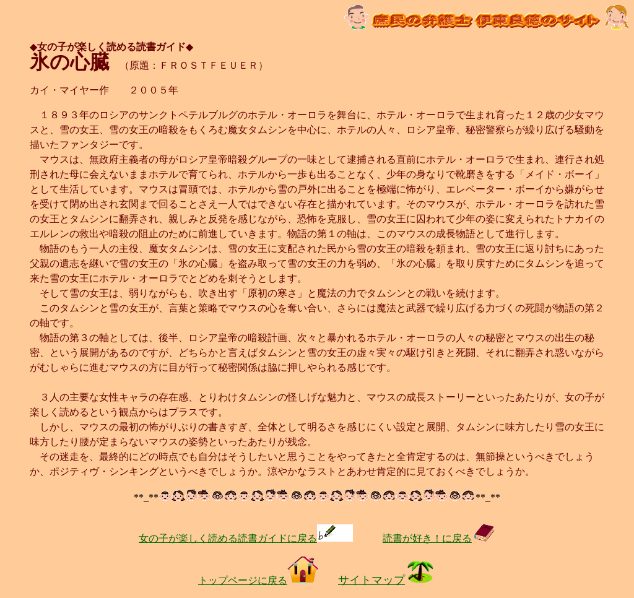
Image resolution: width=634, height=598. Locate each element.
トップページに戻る (258, 580)
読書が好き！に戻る (439, 538)
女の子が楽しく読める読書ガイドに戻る (246, 538)
